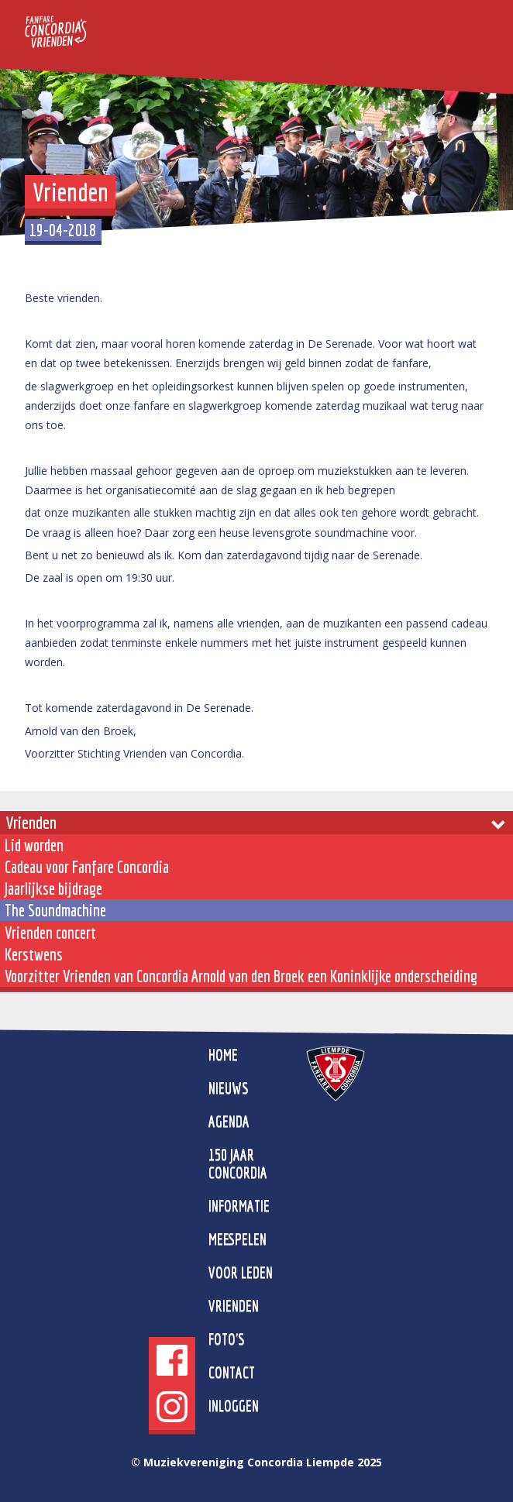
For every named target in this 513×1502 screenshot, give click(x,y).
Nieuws (228, 1088)
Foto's (226, 1339)
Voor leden (240, 1272)
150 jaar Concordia (237, 1163)
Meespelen (237, 1239)
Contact (231, 1372)
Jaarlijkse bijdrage (53, 888)
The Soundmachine (55, 910)
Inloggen (233, 1405)
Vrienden (31, 822)
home (223, 1055)
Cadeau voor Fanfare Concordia (87, 867)
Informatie (239, 1206)
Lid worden (34, 845)
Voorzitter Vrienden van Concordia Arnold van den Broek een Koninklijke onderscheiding (241, 976)
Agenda (229, 1121)
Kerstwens (34, 954)
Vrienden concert (50, 932)
